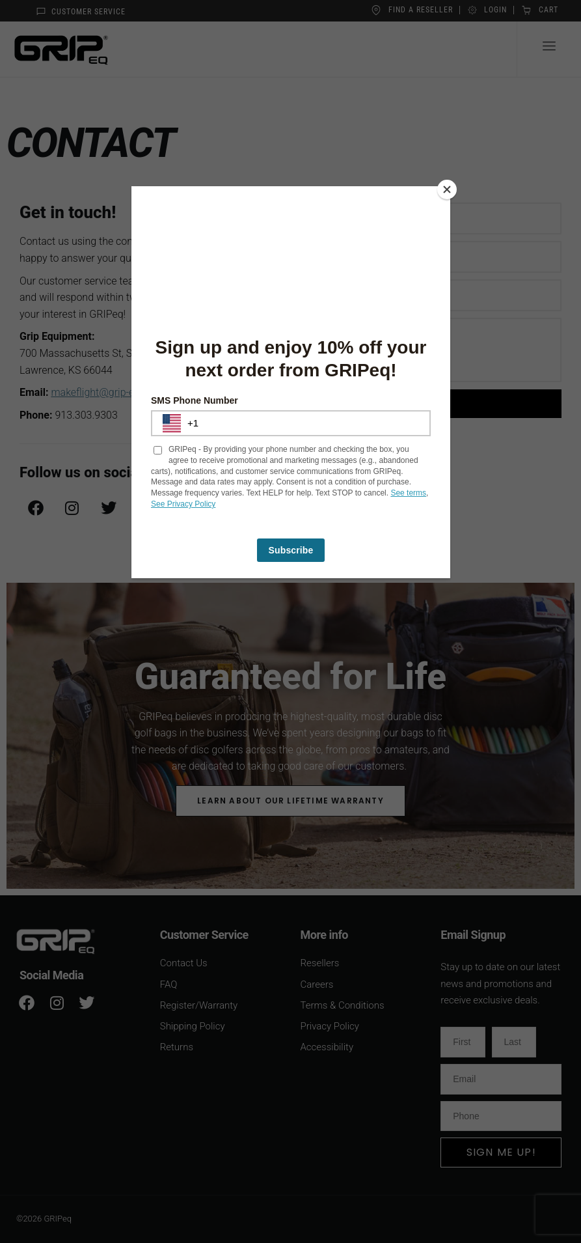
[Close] (447, 189)
